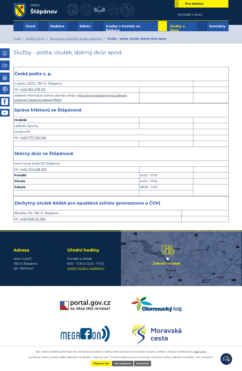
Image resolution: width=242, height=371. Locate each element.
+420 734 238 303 (33, 169)
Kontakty (217, 26)
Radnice (57, 26)
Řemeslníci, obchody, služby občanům (76, 38)
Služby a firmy (177, 28)
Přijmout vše (98, 363)
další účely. (200, 351)
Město (85, 26)
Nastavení (145, 363)
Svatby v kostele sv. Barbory (123, 28)
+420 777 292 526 (32, 138)
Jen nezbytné (122, 363)
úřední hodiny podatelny (86, 268)
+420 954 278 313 (32, 89)
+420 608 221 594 (32, 219)
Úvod (30, 26)
